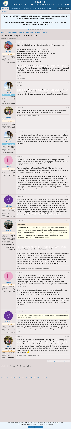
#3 (68, 107)
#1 (68, 42)
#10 (68, 336)
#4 (68, 132)
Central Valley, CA (10, 216)
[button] (19, 8)
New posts (4, 11)
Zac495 (4, 38)
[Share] (66, 42)
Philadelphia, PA (11, 62)
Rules (49, 8)
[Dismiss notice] (68, 16)
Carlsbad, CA (11, 127)
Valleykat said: (22, 224)
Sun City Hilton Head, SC (8, 103)
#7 (68, 220)
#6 (68, 196)
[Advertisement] (35, 400)
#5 (68, 156)
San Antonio (12, 239)
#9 (68, 312)
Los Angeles (12, 175)
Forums (5, 8)
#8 (68, 272)
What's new (14, 8)
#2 (68, 82)
